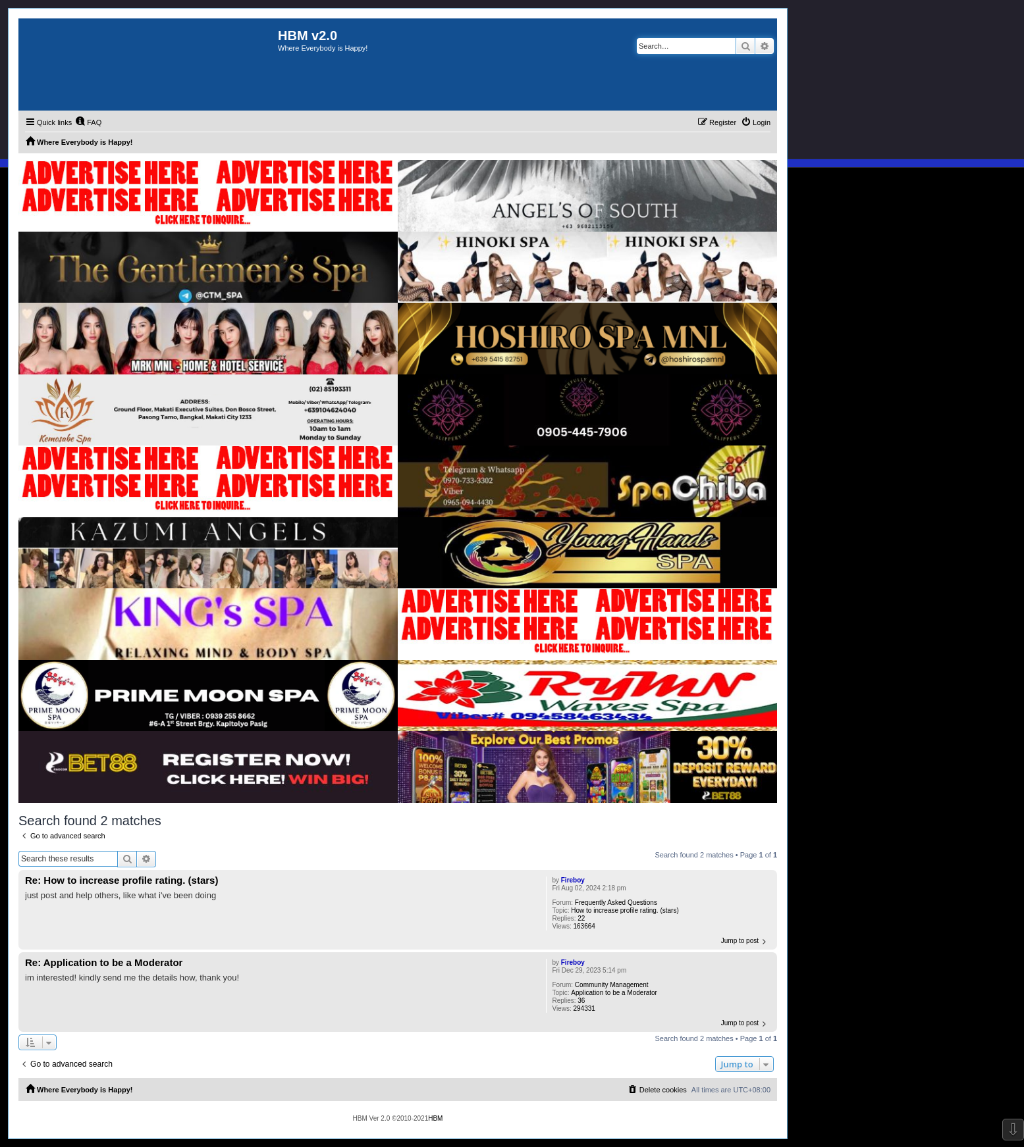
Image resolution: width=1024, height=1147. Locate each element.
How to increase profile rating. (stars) (624, 910)
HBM (435, 1118)
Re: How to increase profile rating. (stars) (121, 880)
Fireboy (573, 880)
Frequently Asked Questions (616, 902)
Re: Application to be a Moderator (103, 962)
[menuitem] (88, 122)
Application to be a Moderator (614, 992)
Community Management (612, 984)
